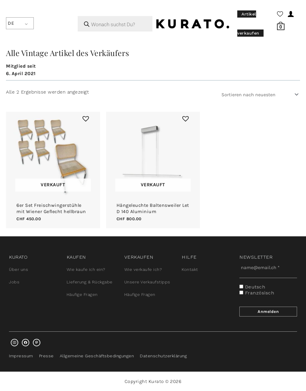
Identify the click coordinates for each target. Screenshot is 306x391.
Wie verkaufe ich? (143, 269)
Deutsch (252, 287)
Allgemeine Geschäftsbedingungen (97, 355)
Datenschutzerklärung (163, 355)
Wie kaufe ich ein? (86, 269)
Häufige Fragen (82, 294)
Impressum (21, 355)
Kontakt (190, 269)
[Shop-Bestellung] (259, 94)
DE (11, 23)
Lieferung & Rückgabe (90, 282)
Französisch (256, 293)
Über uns (18, 269)
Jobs (14, 282)
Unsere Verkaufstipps (147, 282)
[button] (84, 117)
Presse (46, 355)
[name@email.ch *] (268, 267)
